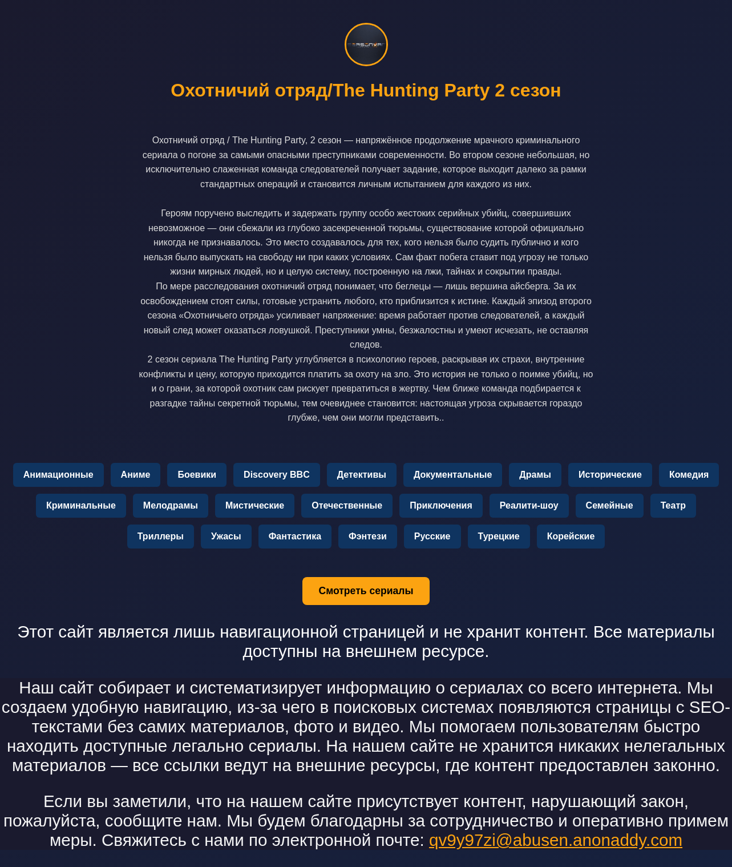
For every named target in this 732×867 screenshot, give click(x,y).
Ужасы (226, 536)
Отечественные (347, 505)
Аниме (136, 474)
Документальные (453, 474)
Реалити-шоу (529, 505)
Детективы (361, 474)
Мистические (254, 505)
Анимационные (58, 474)
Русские (432, 536)
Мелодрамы (170, 505)
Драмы (535, 474)
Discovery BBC (277, 474)
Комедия (689, 474)
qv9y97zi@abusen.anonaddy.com (555, 839)
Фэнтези (368, 536)
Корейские (571, 536)
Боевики (196, 474)
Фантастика (295, 536)
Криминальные (81, 505)
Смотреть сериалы (365, 590)
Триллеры (160, 536)
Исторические (610, 474)
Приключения (441, 505)
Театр (673, 505)
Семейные (609, 505)
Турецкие (499, 536)
